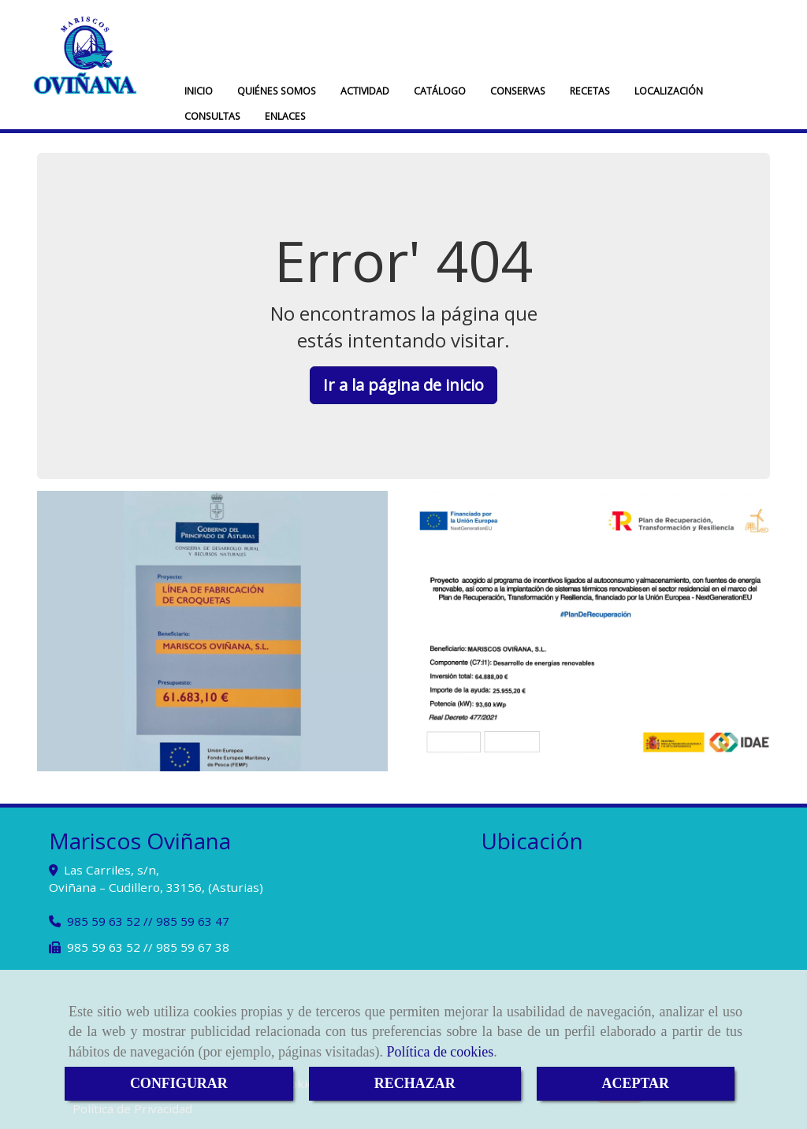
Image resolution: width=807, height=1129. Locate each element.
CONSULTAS (212, 116)
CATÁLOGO (440, 91)
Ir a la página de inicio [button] (403, 385)
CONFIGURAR (179, 1083)
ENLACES (285, 116)
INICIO (198, 91)
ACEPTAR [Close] (635, 1083)
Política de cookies (439, 1052)
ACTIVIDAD (364, 91)
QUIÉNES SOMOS (276, 91)
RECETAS (590, 91)
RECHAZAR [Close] (415, 1083)
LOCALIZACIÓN (668, 91)
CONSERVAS (517, 91)
